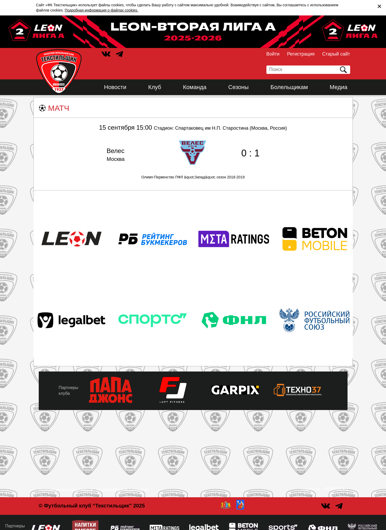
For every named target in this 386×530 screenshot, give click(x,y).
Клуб (154, 87)
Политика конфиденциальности (66, 489)
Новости (115, 87)
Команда (194, 87)
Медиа (339, 87)
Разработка (310, 489)
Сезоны (238, 87)
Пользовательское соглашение (123, 489)
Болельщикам (289, 87)
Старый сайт (336, 54)
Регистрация (301, 54)
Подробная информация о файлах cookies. (101, 10)
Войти (272, 54)
